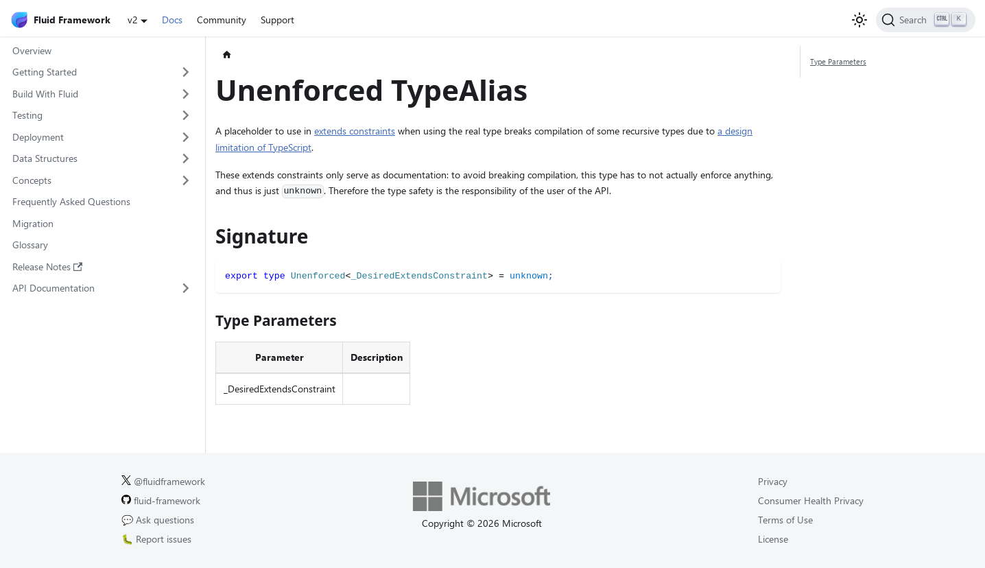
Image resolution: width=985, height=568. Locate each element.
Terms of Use (785, 519)
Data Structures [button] (45, 158)
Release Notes (47, 266)
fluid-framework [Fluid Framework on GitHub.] (160, 500)
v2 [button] (133, 19)
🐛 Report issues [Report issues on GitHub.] (156, 538)
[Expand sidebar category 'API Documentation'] (186, 288)
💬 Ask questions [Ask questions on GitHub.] (157, 519)
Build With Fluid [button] (45, 93)
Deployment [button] (38, 136)
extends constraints (354, 130)
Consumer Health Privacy (811, 500)
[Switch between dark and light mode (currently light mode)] (859, 19)
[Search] (925, 20)
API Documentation (53, 287)
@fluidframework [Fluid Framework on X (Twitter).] (163, 481)
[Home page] (226, 55)
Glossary (30, 244)
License (773, 538)
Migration (33, 223)
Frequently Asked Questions (71, 201)
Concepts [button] (31, 180)
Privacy (772, 481)
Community (221, 19)
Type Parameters (838, 61)
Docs (172, 19)
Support (277, 19)
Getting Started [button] (44, 71)
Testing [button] (27, 114)
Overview (31, 50)
